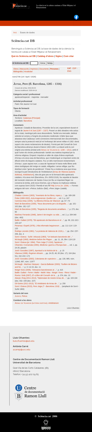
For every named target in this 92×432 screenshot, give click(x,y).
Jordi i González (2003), (36, 259)
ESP (74, 68)
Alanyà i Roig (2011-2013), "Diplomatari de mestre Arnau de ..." (40, 278)
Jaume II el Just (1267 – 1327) (35, 131)
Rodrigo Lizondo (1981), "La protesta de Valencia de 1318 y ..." (40, 231)
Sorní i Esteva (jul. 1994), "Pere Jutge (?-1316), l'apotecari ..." (40, 242)
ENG (69, 71)
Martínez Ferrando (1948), (38, 215)
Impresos (34, 69)
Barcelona (28, 121)
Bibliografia (18, 72)
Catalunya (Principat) (31, 118)
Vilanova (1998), (30, 253)
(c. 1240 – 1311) (56, 150)
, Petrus (21, 296)
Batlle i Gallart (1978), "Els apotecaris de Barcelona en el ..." (39, 220)
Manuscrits (24, 69)
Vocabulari (28, 72)
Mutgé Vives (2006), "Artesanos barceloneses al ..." (36, 270)
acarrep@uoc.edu (21, 349)
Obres (15, 69)
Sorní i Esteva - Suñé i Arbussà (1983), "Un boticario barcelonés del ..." (44, 237)
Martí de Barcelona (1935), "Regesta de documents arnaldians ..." (42, 209)
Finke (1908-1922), (36, 198)
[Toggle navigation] (77, 23)
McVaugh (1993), (34, 239)
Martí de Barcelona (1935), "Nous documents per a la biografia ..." (42, 204)
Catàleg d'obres (45, 56)
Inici (15, 32)
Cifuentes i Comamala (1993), (42, 245)
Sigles (58, 56)
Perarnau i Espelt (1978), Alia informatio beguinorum (38, 226)
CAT (69, 68)
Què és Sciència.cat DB (23, 56)
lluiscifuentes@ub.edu (24, 341)
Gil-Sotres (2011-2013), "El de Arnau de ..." (37, 284)
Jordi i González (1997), (37, 251)
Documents (44, 69)
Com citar (69, 56)
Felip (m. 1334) (59, 186)
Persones (54, 69)
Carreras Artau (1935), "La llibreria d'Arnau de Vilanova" (37, 201)
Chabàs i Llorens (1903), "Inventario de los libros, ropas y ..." (39, 195)
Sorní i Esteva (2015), (38, 286)
